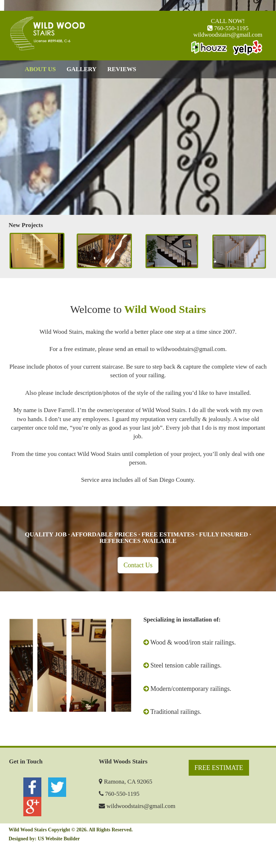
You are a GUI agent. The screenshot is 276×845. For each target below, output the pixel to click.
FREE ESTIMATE (218, 767)
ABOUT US (40, 69)
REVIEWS (121, 69)
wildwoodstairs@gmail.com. (191, 349)
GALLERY (81, 69)
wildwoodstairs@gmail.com (227, 34)
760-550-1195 (231, 28)
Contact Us (138, 565)
